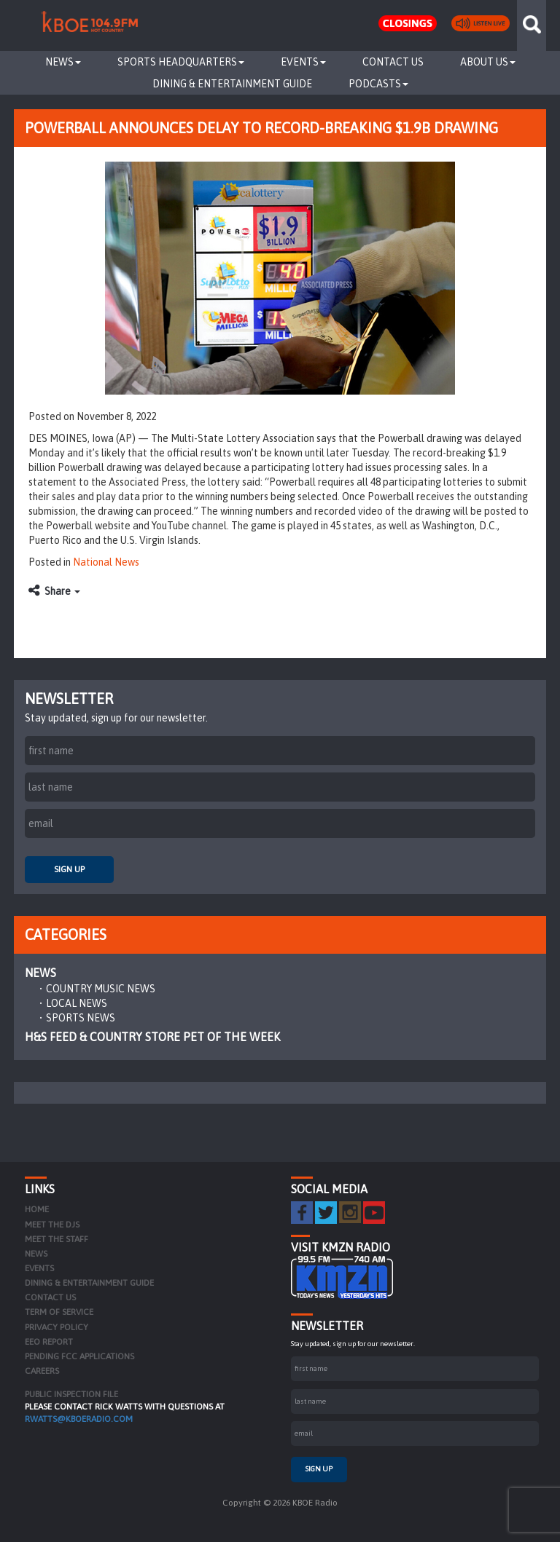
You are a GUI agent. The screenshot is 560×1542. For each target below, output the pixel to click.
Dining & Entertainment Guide (232, 84)
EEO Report (49, 1342)
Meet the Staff (56, 1239)
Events (303, 62)
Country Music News (100, 989)
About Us (488, 62)
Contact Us (393, 62)
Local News (76, 1003)
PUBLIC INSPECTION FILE (71, 1394)
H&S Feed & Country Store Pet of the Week (152, 1036)
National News (106, 562)
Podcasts (378, 84)
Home (37, 1209)
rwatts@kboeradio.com (79, 1419)
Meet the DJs (52, 1224)
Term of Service (59, 1312)
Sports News (80, 1018)
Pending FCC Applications (79, 1356)
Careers (42, 1371)
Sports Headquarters (180, 62)
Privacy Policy (56, 1327)
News (63, 62)
